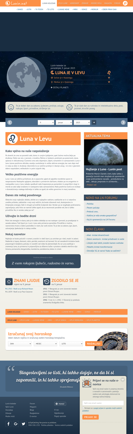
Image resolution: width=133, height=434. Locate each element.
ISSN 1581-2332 (34, 425)
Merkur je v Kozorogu (81, 82)
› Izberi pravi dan (109, 9)
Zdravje (85, 3)
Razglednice (34, 413)
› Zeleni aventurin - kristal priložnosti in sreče (105, 239)
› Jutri (28, 9)
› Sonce (84, 9)
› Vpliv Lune (24, 320)
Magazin (108, 3)
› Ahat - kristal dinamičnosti (97, 235)
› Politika (89, 203)
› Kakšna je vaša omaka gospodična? (101, 215)
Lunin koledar (48, 3)
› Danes (19, 9)
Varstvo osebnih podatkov (64, 425)
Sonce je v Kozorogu (81, 77)
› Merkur (94, 9)
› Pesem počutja (92, 207)
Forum (117, 3)
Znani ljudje (27, 280)
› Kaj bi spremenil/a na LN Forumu (100, 219)
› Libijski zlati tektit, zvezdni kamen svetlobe (104, 243)
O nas (56, 410)
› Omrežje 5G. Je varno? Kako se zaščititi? (103, 250)
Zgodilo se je (65, 280)
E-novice (33, 416)
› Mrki (75, 9)
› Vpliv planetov (93, 320)
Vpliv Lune (63, 3)
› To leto (50, 9)
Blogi (32, 410)
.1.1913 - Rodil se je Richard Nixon (19, 289)
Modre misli (96, 3)
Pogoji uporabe (60, 416)
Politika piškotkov (47, 425)
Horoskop (74, 3)
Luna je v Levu (81, 72)
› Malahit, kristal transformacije (99, 247)
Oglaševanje (59, 413)
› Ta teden (39, 9)
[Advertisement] (66, 32)
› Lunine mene (63, 9)
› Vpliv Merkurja (76, 320)
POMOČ (62, 404)
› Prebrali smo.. (92, 211)
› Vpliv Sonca (60, 320)
